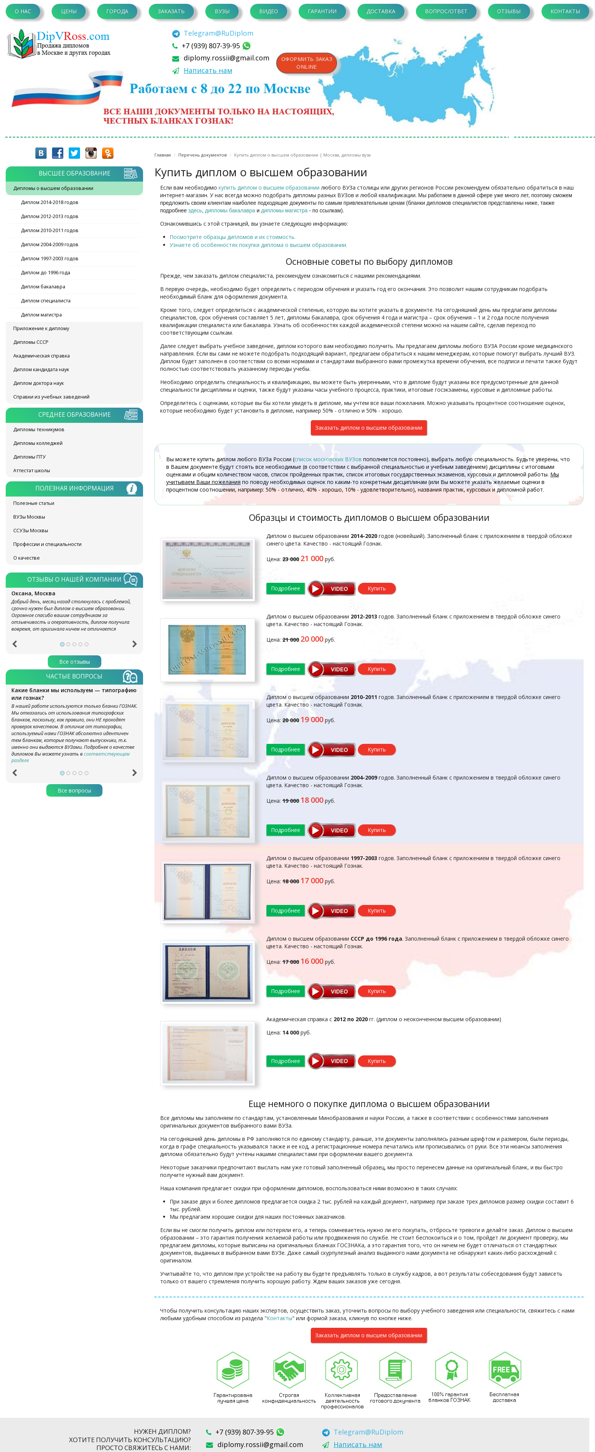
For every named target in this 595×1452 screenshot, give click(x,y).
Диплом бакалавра (43, 286)
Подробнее (285, 588)
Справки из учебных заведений (51, 397)
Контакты (565, 11)
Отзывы (509, 11)
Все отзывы (74, 661)
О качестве (26, 558)
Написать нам (208, 70)
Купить (377, 588)
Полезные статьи (33, 503)
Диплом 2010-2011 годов (50, 230)
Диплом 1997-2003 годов (50, 258)
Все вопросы (74, 790)
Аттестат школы (31, 470)
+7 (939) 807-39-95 (212, 45)
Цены (69, 11)
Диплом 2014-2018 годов (50, 202)
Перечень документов (202, 155)
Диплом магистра (41, 315)
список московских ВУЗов (328, 459)
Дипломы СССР (31, 342)
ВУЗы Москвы (29, 517)
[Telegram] (212, 33)
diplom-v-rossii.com (61, 43)
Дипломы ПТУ (29, 457)
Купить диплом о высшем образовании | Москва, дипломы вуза (302, 155)
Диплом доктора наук (38, 383)
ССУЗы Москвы (30, 530)
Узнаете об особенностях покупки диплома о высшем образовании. (258, 244)
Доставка (381, 11)
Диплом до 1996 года (45, 272)
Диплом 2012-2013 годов (50, 216)
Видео (268, 11)
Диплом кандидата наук (41, 369)
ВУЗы (222, 11)
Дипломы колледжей (38, 443)
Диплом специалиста (46, 300)
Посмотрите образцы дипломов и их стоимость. (233, 236)
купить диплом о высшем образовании (269, 187)
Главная (162, 155)
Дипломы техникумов (39, 429)
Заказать (171, 11)
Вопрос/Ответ (446, 11)
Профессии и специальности (47, 544)
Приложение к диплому (41, 328)
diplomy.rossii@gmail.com (226, 57)
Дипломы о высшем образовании (53, 188)
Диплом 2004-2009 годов (50, 244)
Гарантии (322, 11)
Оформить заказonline (307, 62)
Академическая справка (41, 356)
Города (117, 11)
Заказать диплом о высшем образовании (368, 427)
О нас (23, 11)
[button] (14, 646)
